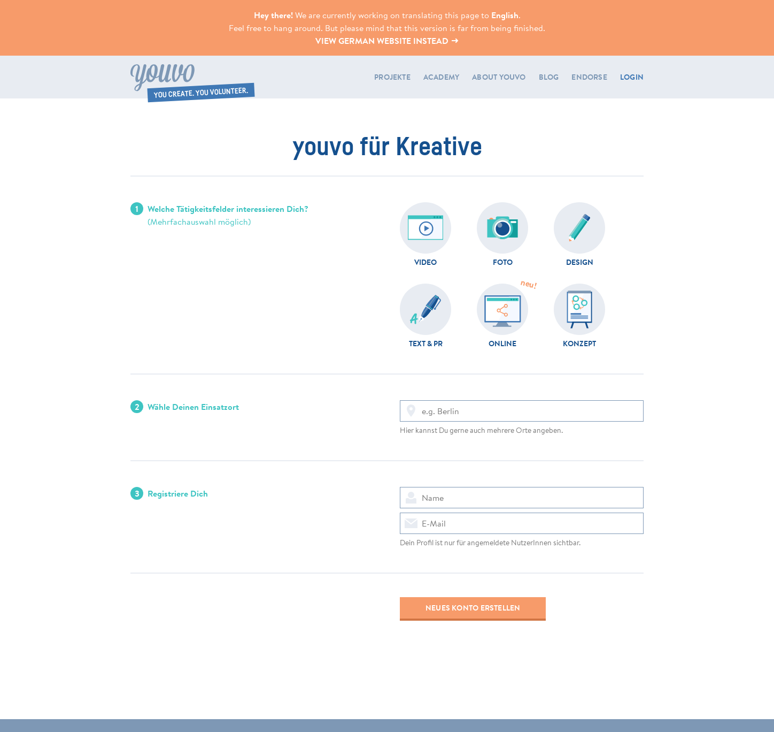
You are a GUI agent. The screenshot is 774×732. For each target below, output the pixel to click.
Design (579, 261)
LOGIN (632, 77)
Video (425, 261)
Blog (549, 77)
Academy (441, 77)
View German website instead (387, 41)
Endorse (589, 77)
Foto (503, 261)
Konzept (579, 343)
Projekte (392, 77)
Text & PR (426, 343)
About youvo (498, 77)
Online (502, 343)
